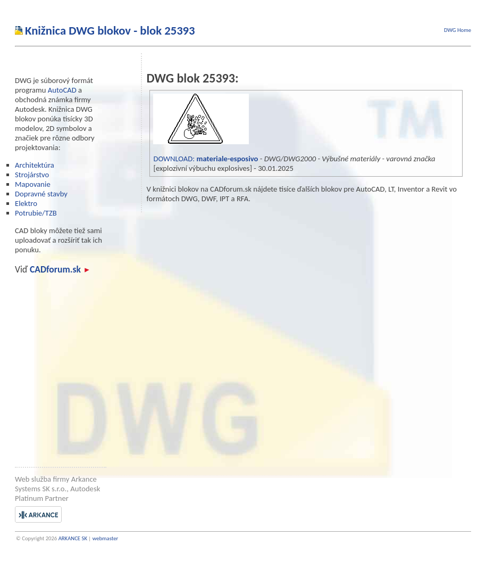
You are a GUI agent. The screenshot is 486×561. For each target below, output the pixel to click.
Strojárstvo (32, 174)
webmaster (106, 538)
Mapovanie (33, 184)
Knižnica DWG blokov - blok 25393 (110, 30)
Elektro (26, 203)
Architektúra (34, 165)
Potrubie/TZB (36, 213)
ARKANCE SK (72, 538)
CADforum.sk (59, 269)
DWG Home (457, 30)
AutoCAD (62, 90)
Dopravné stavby (41, 194)
